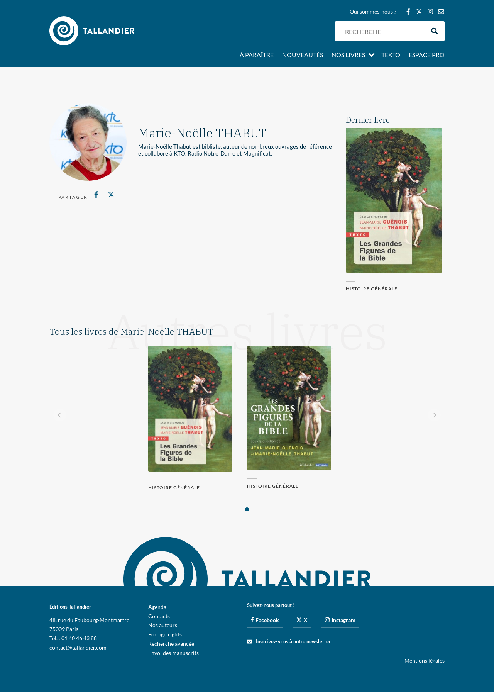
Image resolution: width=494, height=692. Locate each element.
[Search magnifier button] (435, 31)
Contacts (159, 616)
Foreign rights (165, 634)
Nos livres (348, 55)
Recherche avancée (171, 643)
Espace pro (427, 55)
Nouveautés (302, 55)
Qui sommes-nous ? (373, 12)
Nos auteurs (162, 625)
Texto (390, 55)
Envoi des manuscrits (173, 653)
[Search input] (383, 31)
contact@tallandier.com (78, 647)
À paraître (257, 55)
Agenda (157, 607)
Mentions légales (424, 660)
